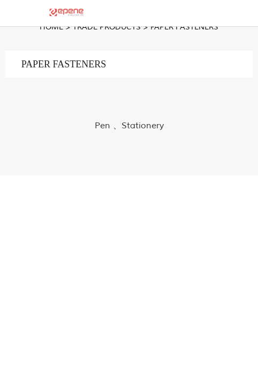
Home (51, 27)
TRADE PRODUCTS (107, 27)
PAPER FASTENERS (184, 27)
